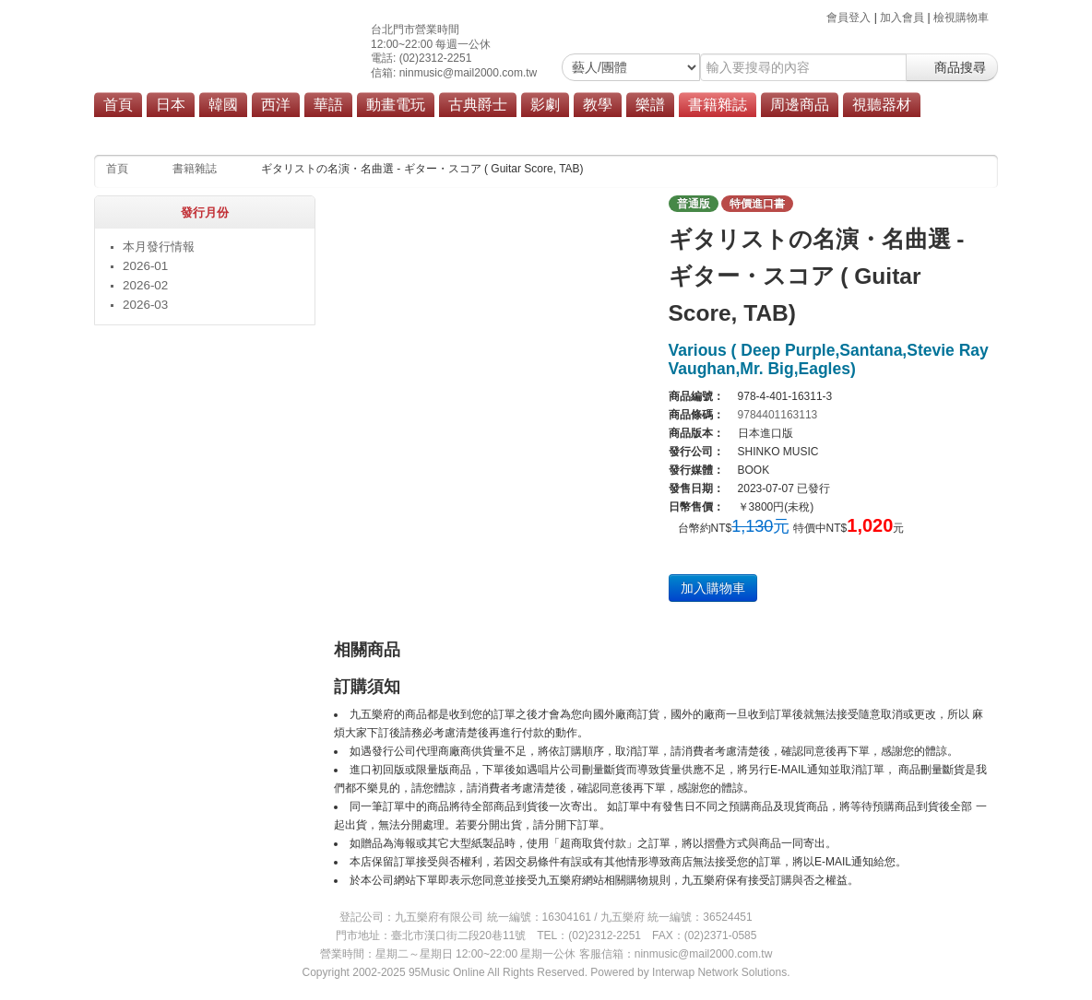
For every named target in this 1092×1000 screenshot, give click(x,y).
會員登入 (848, 17)
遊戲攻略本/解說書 (681, 130)
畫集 (526, 130)
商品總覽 (815, 130)
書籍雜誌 (717, 104)
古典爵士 (477, 104)
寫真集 (399, 130)
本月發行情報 (196, 130)
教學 (597, 104)
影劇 (545, 104)
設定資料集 (586, 130)
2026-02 (145, 285)
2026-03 (145, 305)
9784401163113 (778, 414)
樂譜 (650, 104)
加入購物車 (713, 588)
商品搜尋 (952, 67)
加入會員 (902, 17)
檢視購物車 (961, 17)
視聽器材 (881, 104)
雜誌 (350, 130)
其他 (760, 130)
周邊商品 (799, 104)
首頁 (118, 104)
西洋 (276, 104)
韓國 (223, 104)
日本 (170, 104)
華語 (328, 104)
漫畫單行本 (465, 130)
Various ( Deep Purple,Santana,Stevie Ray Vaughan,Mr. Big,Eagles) (829, 359)
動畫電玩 (395, 104)
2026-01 (145, 266)
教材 (263, 130)
